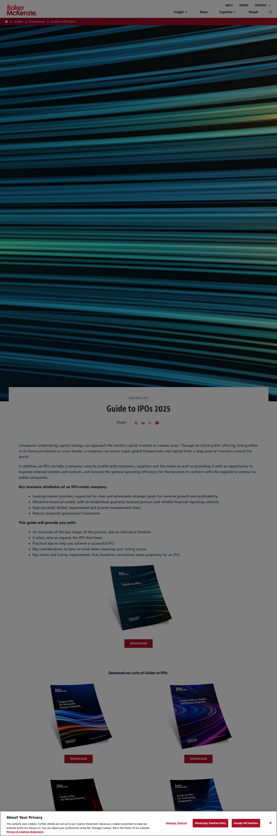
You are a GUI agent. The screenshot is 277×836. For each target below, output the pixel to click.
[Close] (270, 823)
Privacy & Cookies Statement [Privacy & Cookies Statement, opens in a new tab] (25, 832)
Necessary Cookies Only (210, 823)
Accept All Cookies (246, 823)
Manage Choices (176, 823)
